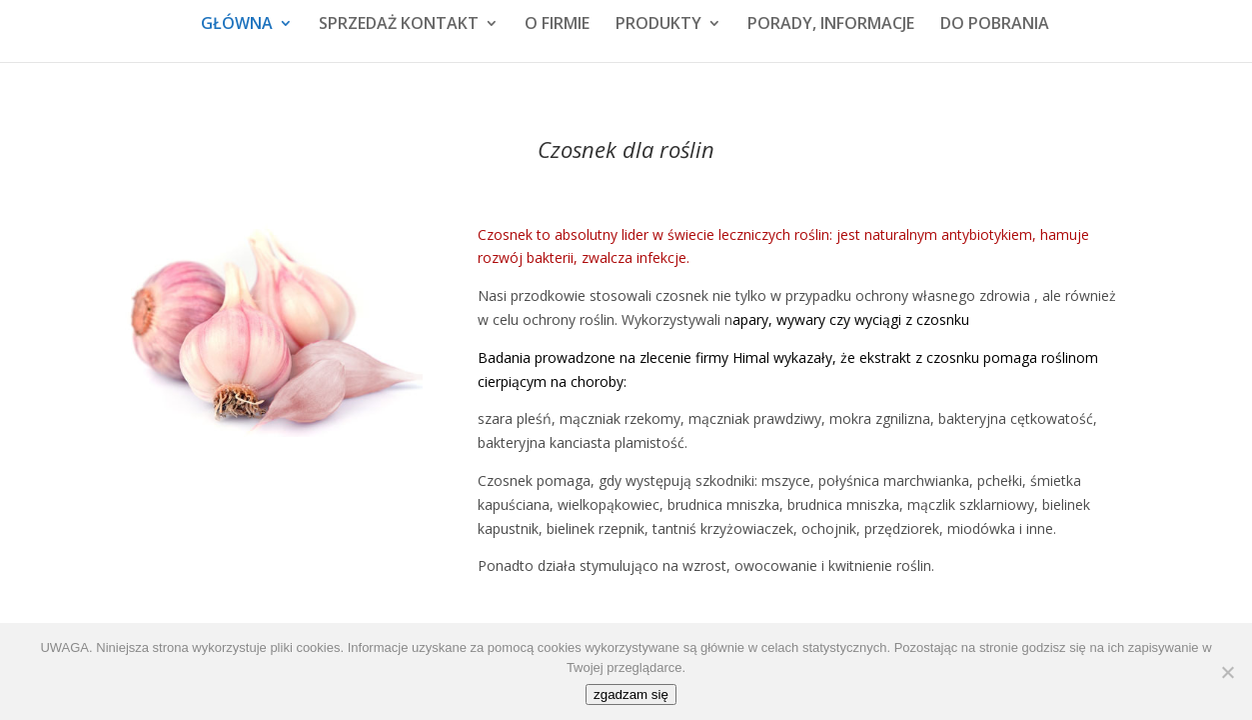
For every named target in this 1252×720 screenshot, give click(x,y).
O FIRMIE (557, 25)
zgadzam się (631, 694)
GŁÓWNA (237, 25)
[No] (1227, 672)
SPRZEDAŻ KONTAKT (399, 25)
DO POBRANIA (994, 25)
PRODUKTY (658, 25)
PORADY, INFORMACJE (830, 25)
